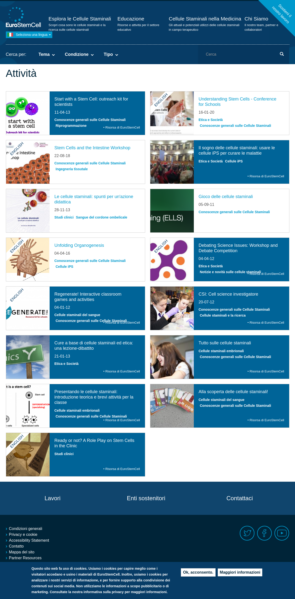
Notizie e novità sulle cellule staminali (230, 272)
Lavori (52, 498)
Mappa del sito (21, 552)
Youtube (281, 533)
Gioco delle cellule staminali (226, 196)
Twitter (247, 533)
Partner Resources (25, 558)
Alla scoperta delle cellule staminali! (233, 391)
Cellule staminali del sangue (77, 315)
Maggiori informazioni (240, 572)
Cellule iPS (234, 161)
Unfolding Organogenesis (79, 245)
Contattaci (239, 498)
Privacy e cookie (23, 534)
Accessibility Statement (29, 540)
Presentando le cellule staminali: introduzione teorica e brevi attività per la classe (94, 397)
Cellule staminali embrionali (221, 351)
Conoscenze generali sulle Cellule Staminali (90, 120)
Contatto (16, 546)
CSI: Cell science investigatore (228, 294)
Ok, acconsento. (198, 572)
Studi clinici (64, 217)
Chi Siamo (256, 18)
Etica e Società (211, 120)
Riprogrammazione (71, 126)
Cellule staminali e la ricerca (223, 315)
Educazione (131, 18)
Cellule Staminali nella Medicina (205, 18)
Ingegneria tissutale (72, 169)
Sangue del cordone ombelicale (101, 217)
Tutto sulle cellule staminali (225, 342)
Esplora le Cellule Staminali (80, 18)
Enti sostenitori (146, 498)
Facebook (264, 533)
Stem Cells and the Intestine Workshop (93, 147)
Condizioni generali (25, 529)
